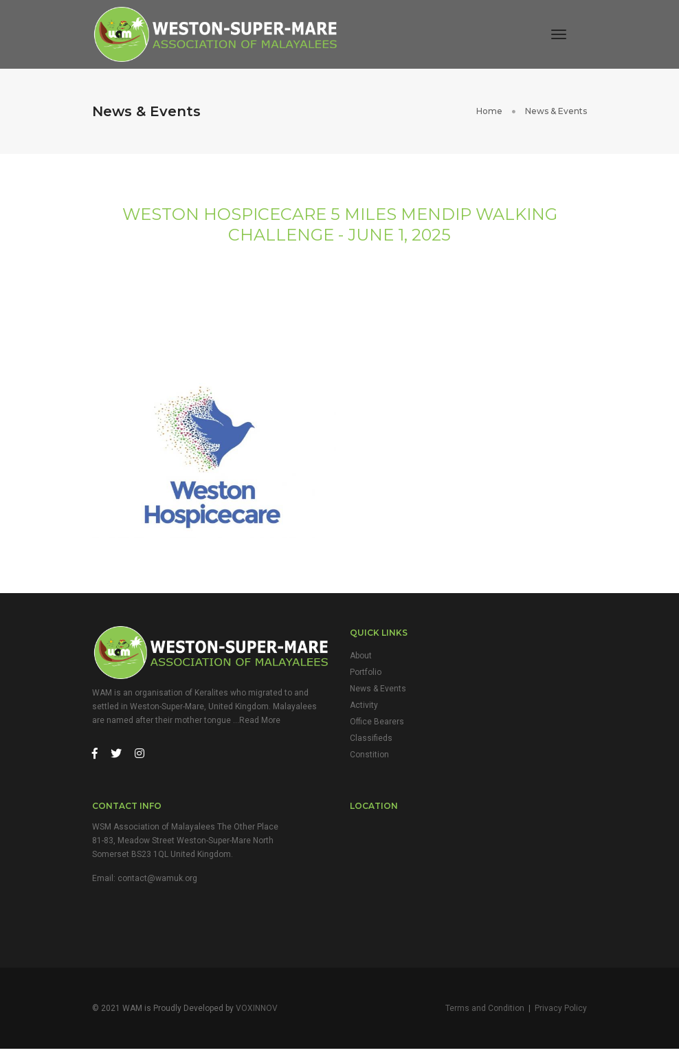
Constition (369, 760)
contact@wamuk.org (157, 884)
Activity (364, 710)
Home (489, 112)
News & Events (378, 694)
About (361, 661)
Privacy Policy (561, 1016)
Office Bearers (377, 727)
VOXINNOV (257, 1016)
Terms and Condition (484, 1016)
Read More (259, 726)
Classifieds (371, 743)
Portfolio (365, 677)
